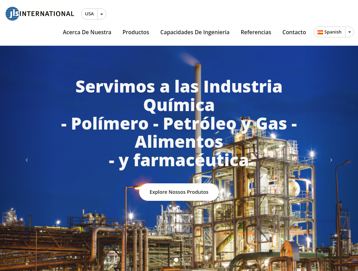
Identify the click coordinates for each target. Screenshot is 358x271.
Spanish (329, 32)
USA (89, 13)
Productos (136, 32)
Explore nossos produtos (179, 192)
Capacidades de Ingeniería (195, 32)
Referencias (256, 32)
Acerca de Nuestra (87, 32)
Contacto (294, 32)
